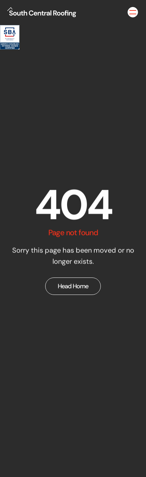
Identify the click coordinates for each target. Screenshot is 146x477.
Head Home (73, 286)
